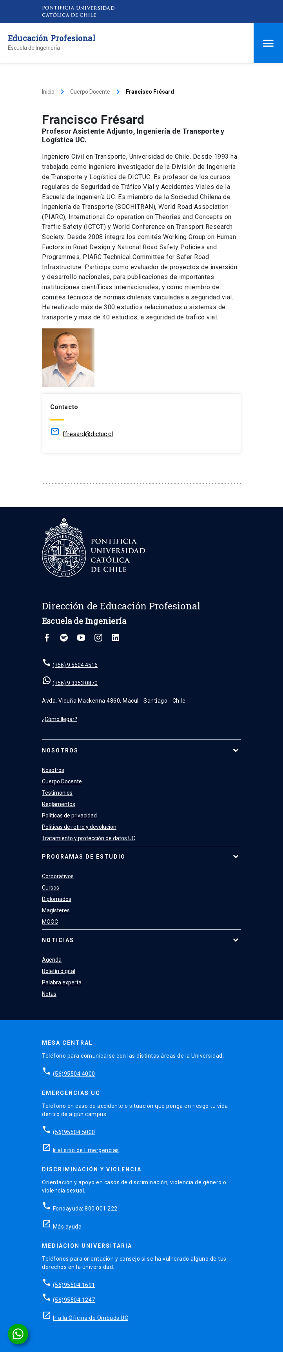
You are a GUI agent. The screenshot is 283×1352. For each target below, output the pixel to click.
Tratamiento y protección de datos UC (88, 838)
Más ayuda (67, 1226)
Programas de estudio (83, 857)
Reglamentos (58, 804)
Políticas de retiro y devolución (79, 827)
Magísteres (56, 910)
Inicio (48, 92)
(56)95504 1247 (74, 1300)
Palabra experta (62, 982)
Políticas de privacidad (69, 815)
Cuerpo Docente (90, 92)
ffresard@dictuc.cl (88, 434)
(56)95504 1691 (74, 1285)
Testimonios (57, 793)
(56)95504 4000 (74, 1074)
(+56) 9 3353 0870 (75, 683)
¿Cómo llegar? (59, 719)
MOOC (50, 922)
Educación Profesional (51, 38)
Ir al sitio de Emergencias (86, 1150)
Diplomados (56, 899)
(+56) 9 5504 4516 (75, 665)
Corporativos (58, 876)
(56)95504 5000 (74, 1132)
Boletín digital (58, 971)
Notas (49, 994)
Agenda (52, 960)
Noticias (58, 940)
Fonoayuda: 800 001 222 (85, 1208)
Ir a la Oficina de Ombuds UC (90, 1318)
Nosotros (60, 750)
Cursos (50, 887)
